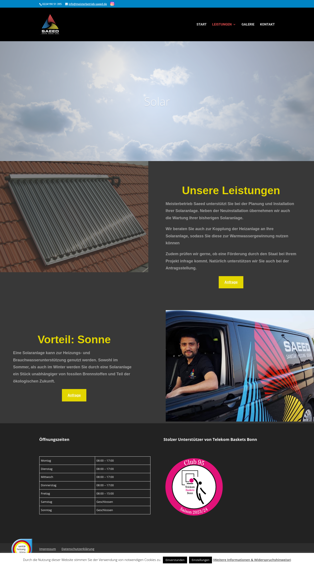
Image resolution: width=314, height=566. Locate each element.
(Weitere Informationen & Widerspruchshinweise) (252, 560)
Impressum (47, 549)
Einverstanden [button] (175, 560)
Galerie (248, 24)
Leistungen (222, 24)
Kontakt (267, 24)
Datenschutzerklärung (77, 549)
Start (201, 24)
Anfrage (230, 282)
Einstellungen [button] (200, 560)
